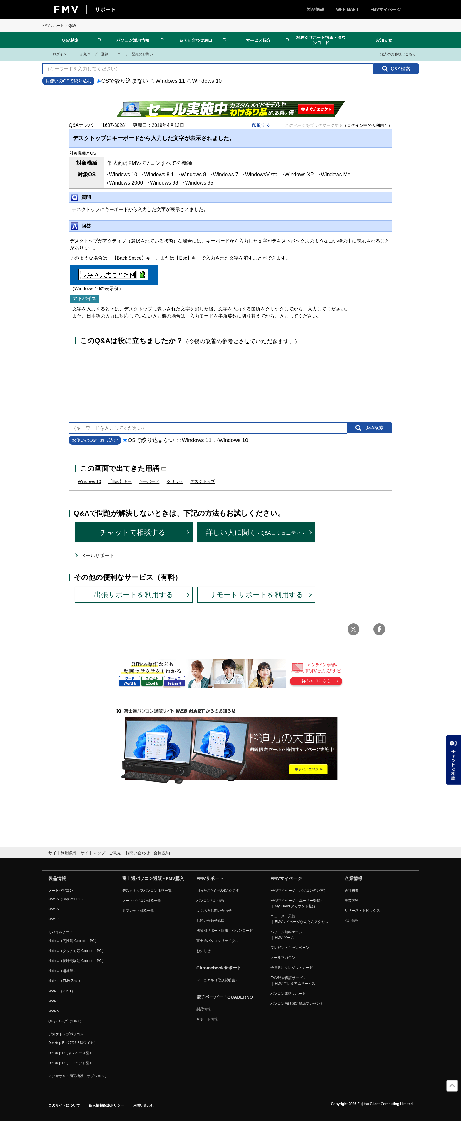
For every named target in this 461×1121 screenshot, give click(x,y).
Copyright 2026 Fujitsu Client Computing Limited (372, 1104)
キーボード (149, 481)
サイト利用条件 (62, 853)
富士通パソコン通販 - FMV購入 (153, 878)
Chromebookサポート (218, 967)
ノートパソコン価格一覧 (141, 901)
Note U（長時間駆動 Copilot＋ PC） (76, 961)
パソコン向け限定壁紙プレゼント (296, 1004)
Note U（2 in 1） (61, 991)
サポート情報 (207, 1019)
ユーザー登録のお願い (132, 54)
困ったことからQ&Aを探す (217, 891)
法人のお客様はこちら (394, 54)
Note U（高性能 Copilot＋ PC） (73, 941)
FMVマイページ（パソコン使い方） (298, 891)
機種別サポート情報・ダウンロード (321, 40)
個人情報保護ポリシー (106, 1105)
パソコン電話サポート (288, 994)
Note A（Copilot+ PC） (66, 899)
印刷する (261, 125)
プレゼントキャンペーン (289, 948)
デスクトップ (202, 481)
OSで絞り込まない (122, 81)
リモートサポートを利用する (256, 595)
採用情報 (352, 921)
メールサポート (97, 555)
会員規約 (161, 853)
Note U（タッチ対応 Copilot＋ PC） (76, 951)
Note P (53, 919)
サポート (105, 9)
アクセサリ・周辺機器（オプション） (78, 1076)
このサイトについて (64, 1105)
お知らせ (384, 40)
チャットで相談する (133, 532)
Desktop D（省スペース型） (70, 1053)
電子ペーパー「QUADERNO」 (227, 996)
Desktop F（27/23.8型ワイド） (72, 1043)
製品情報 (315, 9)
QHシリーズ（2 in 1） (65, 1021)
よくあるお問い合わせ (214, 911)
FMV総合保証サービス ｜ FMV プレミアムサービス (292, 981)
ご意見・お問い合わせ (129, 853)
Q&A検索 (70, 40)
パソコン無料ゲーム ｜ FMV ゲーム (286, 935)
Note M (54, 1011)
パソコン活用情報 (132, 40)
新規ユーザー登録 (90, 54)
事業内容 (352, 901)
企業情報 (353, 878)
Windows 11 (168, 81)
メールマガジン (282, 958)
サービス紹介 (258, 40)
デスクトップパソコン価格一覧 (147, 891)
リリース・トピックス (362, 911)
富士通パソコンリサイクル (217, 941)
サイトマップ (93, 853)
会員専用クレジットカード (291, 968)
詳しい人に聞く (255, 532)
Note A (53, 909)
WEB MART (347, 9)
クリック (175, 481)
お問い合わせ (143, 1105)
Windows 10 (204, 81)
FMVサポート (53, 26)
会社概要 (352, 891)
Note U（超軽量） (62, 971)
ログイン (56, 54)
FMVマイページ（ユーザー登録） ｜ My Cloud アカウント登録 (297, 903)
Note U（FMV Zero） (65, 981)
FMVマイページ (385, 9)
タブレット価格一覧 (138, 911)
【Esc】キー (120, 481)
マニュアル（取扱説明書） (217, 980)
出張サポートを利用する (133, 595)
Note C (53, 1001)
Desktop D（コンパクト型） (70, 1063)
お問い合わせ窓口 (195, 40)
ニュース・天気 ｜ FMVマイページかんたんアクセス (299, 919)
